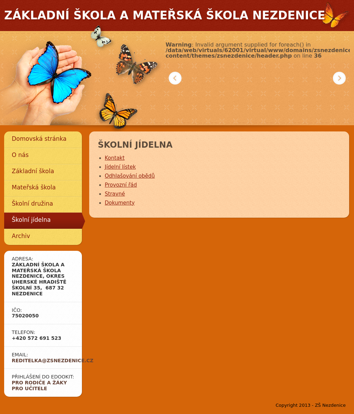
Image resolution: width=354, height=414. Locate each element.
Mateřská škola (34, 187)
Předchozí (175, 78)
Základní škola (33, 171)
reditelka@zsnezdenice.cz (52, 360)
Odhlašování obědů (130, 176)
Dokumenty (120, 203)
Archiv (21, 236)
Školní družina (32, 203)
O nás (20, 154)
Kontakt (114, 158)
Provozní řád (121, 185)
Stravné (115, 194)
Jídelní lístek (120, 167)
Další (339, 78)
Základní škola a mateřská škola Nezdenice (164, 15)
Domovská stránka (39, 138)
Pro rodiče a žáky (39, 382)
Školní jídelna (31, 219)
